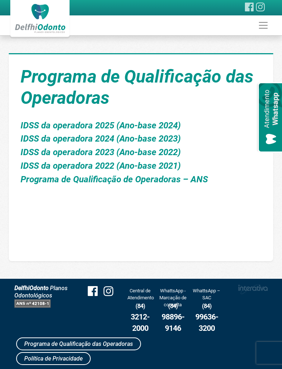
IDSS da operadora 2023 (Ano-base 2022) (101, 152)
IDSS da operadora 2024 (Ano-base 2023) (101, 139)
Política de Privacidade (53, 358)
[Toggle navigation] (263, 25)
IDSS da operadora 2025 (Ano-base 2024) (101, 125)
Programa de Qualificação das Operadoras (78, 343)
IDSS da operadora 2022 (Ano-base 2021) (101, 166)
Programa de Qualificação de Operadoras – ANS (114, 179)
